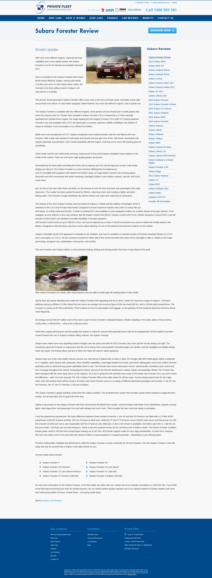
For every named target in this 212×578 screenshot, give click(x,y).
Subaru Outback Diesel (159, 70)
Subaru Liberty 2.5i (157, 151)
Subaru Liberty (155, 130)
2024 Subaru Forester (158, 121)
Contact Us (166, 18)
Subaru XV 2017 (156, 91)
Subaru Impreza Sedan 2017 (161, 87)
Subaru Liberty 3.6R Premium (161, 155)
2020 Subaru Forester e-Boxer (162, 104)
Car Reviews (130, 18)
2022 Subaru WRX (157, 117)
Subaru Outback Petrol (158, 74)
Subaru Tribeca (155, 138)
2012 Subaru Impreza (158, 176)
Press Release (134, 9)
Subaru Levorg (155, 78)
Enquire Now (162, 31)
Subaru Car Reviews (52, 500)
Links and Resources (161, 2)
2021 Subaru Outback (158, 113)
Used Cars (96, 18)
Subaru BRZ (154, 184)
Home (41, 18)
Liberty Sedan (154, 193)
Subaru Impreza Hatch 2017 (161, 83)
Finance (112, 18)
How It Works (75, 18)
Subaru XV (153, 180)
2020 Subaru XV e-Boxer (159, 108)
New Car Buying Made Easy (61, 534)
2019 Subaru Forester (158, 100)
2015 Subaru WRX (157, 61)
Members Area (143, 2)
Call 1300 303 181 (161, 9)
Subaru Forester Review (159, 57)
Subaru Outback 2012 (158, 188)
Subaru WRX (154, 143)
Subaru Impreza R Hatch (159, 147)
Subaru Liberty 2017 (157, 96)
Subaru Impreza (155, 126)
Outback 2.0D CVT (157, 197)
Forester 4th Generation (159, 201)
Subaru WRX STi (156, 66)
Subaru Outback (155, 134)
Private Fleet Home (53, 7)
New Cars (55, 18)
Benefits (148, 18)
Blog (175, 2)
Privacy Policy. (132, 574)
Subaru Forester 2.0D (158, 167)
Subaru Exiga (154, 171)
